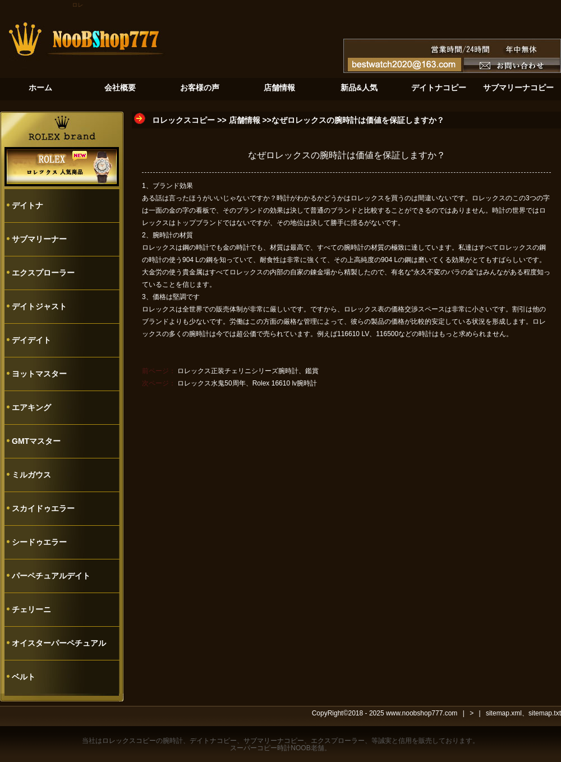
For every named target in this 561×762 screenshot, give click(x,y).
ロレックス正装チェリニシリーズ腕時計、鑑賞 (248, 371)
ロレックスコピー (183, 120)
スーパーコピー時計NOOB (270, 748)
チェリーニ (31, 609)
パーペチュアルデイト (51, 575)
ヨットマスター (39, 373)
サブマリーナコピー (273, 741)
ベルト (23, 676)
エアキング (31, 407)
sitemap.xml (504, 713)
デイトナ (27, 205)
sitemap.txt (544, 713)
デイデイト (31, 340)
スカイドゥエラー (43, 508)
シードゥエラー (39, 542)
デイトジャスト (39, 306)
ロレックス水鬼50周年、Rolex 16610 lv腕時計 (247, 383)
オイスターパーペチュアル (59, 643)
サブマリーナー (39, 239)
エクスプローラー (43, 272)
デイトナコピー (213, 741)
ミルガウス (31, 474)
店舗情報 (244, 120)
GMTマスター (36, 441)
